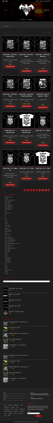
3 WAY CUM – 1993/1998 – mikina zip (42, 55)
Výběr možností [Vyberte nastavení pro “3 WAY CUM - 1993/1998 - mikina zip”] (42, 71)
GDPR (5, 392)
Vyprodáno (7, 221)
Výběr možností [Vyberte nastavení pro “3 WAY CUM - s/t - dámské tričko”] (10, 142)
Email (28, 411)
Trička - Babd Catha (8, 201)
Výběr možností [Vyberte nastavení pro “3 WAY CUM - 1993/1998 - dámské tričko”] (10, 66)
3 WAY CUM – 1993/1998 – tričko (10, 95)
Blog (4, 399)
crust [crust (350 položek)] (9, 415)
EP (5, 217)
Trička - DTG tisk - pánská (8, 92)
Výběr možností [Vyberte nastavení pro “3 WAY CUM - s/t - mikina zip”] (10, 184)
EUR (49, 1)
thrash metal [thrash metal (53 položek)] (22, 409)
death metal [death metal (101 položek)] (15, 411)
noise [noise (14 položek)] (5, 405)
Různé (6, 264)
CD (5, 214)
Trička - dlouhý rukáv (8, 237)
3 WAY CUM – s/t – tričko (26, 168)
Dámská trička (7, 225)
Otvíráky (6, 254)
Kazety (6, 218)
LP (5, 220)
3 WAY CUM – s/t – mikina (42, 130)
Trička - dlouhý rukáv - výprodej (10, 248)
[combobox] (26, 281)
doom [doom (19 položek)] (21, 405)
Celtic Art (6, 198)
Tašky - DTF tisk (7, 234)
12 (46, 32)
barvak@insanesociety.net (37, 398)
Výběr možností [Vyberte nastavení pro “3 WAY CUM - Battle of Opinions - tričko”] (42, 107)
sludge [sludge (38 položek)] (12, 409)
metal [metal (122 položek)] (5, 413)
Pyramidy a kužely (8, 270)
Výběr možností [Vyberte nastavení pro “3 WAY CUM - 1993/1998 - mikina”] (26, 71)
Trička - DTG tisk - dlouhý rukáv (24, 92)
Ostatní (6, 268)
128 (40, 190)
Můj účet (5, 397)
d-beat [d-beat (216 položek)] (15, 413)
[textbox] (26, 281)
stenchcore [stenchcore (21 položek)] (6, 407)
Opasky (6, 267)
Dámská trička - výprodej (9, 245)
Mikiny (6, 228)
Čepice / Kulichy (7, 203)
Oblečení (6, 223)
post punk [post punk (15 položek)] (10, 405)
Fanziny (6, 265)
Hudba (6, 211)
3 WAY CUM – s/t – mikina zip (10, 169)
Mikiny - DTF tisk (24, 52)
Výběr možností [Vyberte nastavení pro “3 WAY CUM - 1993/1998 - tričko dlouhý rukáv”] (26, 106)
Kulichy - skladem (8, 209)
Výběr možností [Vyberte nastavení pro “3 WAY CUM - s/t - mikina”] (42, 145)
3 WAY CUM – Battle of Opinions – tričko (42, 95)
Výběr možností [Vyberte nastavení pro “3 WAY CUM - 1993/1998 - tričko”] (10, 106)
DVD (5, 215)
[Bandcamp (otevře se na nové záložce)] (7, 1)
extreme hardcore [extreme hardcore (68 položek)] (8, 411)
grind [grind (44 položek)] (16, 409)
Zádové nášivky (7, 260)
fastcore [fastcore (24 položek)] (12, 407)
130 (46, 190)
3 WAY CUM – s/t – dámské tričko (10, 131)
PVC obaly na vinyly (8, 262)
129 (43, 190)
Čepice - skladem (8, 206)
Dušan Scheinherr (36, 421)
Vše (49, 32)
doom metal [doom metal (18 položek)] (16, 405)
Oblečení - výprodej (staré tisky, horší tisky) (12, 243)
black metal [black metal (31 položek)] (6, 409)
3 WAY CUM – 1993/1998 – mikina (26, 55)
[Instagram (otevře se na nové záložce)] (5, 1)
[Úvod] (3, 26)
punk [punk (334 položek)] (5, 415)
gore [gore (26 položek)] (17, 407)
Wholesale (15, 52)
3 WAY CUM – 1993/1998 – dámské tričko (10, 55)
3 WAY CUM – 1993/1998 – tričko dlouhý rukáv (26, 95)
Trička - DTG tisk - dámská (8, 52)
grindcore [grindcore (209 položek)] (10, 413)
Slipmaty (6, 271)
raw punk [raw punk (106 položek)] (22, 411)
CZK (48, 1)
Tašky (6, 232)
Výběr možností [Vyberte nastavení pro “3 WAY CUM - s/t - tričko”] (26, 178)
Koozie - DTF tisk (8, 226)
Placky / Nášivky (7, 251)
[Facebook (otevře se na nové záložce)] (3, 1)
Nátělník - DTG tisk (8, 231)
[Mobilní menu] (30, 19)
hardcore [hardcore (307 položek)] (21, 413)
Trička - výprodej (7, 249)
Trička (41, 92)
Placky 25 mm (7, 257)
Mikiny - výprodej (8, 246)
